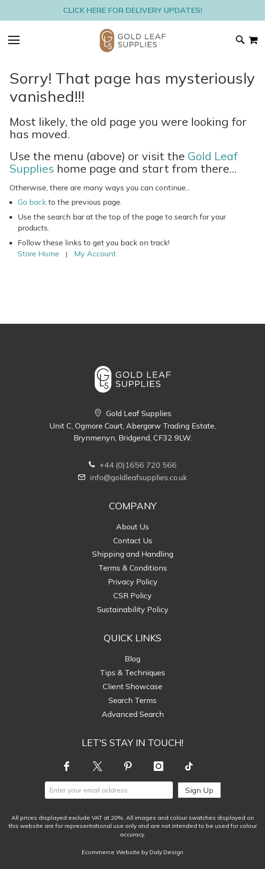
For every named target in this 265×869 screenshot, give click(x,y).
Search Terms (132, 700)
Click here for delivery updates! (132, 10)
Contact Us (132, 540)
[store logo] (132, 40)
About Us (132, 526)
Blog (132, 658)
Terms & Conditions (132, 567)
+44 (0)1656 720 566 (133, 465)
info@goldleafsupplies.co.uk (132, 477)
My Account (95, 253)
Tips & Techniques (132, 672)
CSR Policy (132, 595)
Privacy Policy (133, 581)
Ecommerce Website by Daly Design (132, 852)
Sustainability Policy (133, 609)
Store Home (38, 253)
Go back (32, 202)
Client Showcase (132, 686)
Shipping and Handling (132, 554)
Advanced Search (133, 714)
